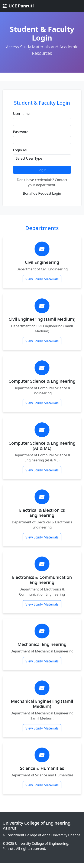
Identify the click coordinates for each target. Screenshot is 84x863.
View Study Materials (42, 279)
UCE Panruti (18, 6)
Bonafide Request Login (42, 193)
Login (42, 169)
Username (21, 113)
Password (20, 131)
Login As (20, 150)
